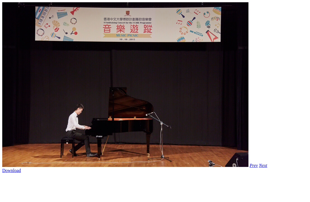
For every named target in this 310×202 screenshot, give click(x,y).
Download (11, 170)
